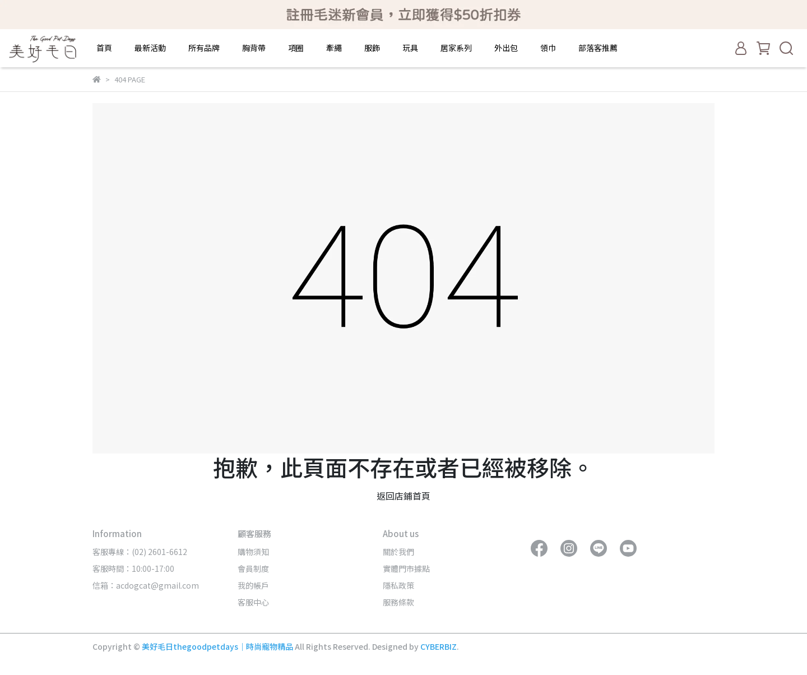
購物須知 (253, 551)
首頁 (104, 47)
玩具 (410, 47)
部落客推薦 (598, 47)
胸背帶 (254, 47)
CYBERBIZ (438, 646)
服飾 (372, 47)
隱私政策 (398, 585)
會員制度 (253, 568)
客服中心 (253, 602)
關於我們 (398, 551)
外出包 (506, 47)
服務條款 (398, 602)
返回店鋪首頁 (403, 495)
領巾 (548, 47)
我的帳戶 (253, 585)
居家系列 (456, 47)
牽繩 (334, 47)
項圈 (296, 47)
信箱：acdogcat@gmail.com (145, 585)
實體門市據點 (406, 568)
